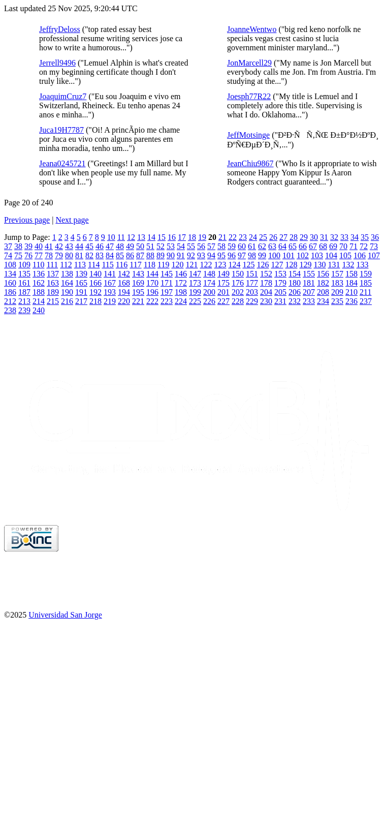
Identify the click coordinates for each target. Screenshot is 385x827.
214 (39, 301)
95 (221, 255)
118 (149, 264)
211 (365, 292)
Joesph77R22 (249, 96)
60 (242, 246)
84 (110, 255)
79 (59, 255)
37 (8, 246)
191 (81, 292)
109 (24, 264)
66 (303, 246)
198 (181, 292)
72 (364, 246)
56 (201, 246)
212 (10, 301)
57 (211, 246)
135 (24, 273)
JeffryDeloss (59, 29)
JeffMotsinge (248, 135)
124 (234, 264)
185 (366, 283)
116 (121, 264)
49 (130, 246)
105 (345, 255)
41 (49, 246)
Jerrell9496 (57, 62)
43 (69, 246)
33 (344, 237)
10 (111, 237)
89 (160, 255)
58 (221, 246)
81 (79, 255)
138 (67, 273)
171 (167, 283)
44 (79, 246)
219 (110, 301)
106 (360, 255)
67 (313, 246)
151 (252, 273)
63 (272, 246)
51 (150, 246)
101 (288, 255)
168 (124, 283)
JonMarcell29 (249, 62)
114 (94, 264)
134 (10, 273)
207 (309, 292)
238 (10, 310)
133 (362, 264)
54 (181, 246)
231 (280, 301)
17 (182, 237)
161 (24, 283)
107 (374, 255)
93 (201, 255)
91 (181, 255)
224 (181, 301)
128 (291, 264)
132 (348, 264)
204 (266, 292)
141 (110, 273)
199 (195, 292)
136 (39, 273)
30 (314, 237)
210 (351, 292)
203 (252, 292)
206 (294, 292)
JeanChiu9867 (250, 163)
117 (135, 264)
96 (232, 255)
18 (192, 237)
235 (337, 301)
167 (110, 283)
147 (195, 273)
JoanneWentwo (251, 29)
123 (220, 264)
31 (324, 237)
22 (233, 237)
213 (24, 301)
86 (130, 255)
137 (53, 273)
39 (28, 246)
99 (262, 255)
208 (323, 292)
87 (140, 255)
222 (152, 301)
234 (323, 301)
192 (95, 292)
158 (351, 273)
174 (209, 283)
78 (49, 255)
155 (309, 273)
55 (191, 246)
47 (110, 246)
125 (248, 264)
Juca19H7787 (61, 130)
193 (110, 292)
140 (95, 273)
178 (266, 283)
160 (10, 283)
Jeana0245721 (62, 163)
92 (191, 255)
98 (252, 255)
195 (138, 292)
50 (140, 246)
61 (252, 246)
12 (131, 237)
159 (366, 273)
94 (211, 255)
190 (67, 292)
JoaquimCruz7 (62, 96)
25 (263, 237)
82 (89, 255)
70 (343, 246)
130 (319, 264)
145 (167, 273)
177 (252, 283)
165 (81, 283)
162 (39, 283)
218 (95, 301)
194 (124, 292)
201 (223, 292)
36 (375, 237)
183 (337, 283)
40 (39, 246)
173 (195, 283)
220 (124, 301)
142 (124, 273)
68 (323, 246)
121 (191, 264)
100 (274, 255)
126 (262, 264)
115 (107, 264)
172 (181, 283)
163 (53, 283)
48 (120, 246)
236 (351, 301)
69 (333, 246)
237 (366, 301)
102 (303, 255)
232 (294, 301)
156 (323, 273)
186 (10, 292)
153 (280, 273)
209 (337, 292)
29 (304, 237)
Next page (71, 220)
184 (351, 283)
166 (95, 283)
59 (232, 246)
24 (253, 237)
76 (28, 255)
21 (222, 237)
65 (292, 246)
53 (171, 246)
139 (81, 273)
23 (243, 237)
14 (151, 237)
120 (177, 264)
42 (59, 246)
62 (262, 246)
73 (374, 246)
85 (120, 255)
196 (152, 292)
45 (89, 246)
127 (277, 264)
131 (334, 264)
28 (294, 237)
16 (172, 237)
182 (323, 283)
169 (138, 283)
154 (294, 273)
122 (206, 264)
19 (202, 237)
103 (317, 255)
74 (8, 255)
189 (53, 292)
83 (99, 255)
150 (238, 273)
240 (39, 310)
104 (331, 255)
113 (80, 264)
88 (150, 255)
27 (283, 237)
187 (24, 292)
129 (305, 264)
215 (53, 301)
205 (280, 292)
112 (66, 264)
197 (167, 292)
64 (282, 246)
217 (81, 301)
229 (252, 301)
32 (334, 237)
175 (223, 283)
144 (152, 273)
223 (167, 301)
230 (266, 301)
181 (309, 283)
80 (69, 255)
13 (141, 237)
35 (365, 237)
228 (238, 301)
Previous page (27, 220)
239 (24, 310)
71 (353, 246)
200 (209, 292)
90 (171, 255)
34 (354, 237)
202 (238, 292)
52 (160, 246)
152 (266, 273)
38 (18, 246)
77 (39, 255)
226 (209, 301)
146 (181, 273)
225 (195, 301)
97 (242, 255)
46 (99, 246)
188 (39, 292)
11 (121, 237)
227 (223, 301)
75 (18, 255)
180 (294, 283)
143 (138, 273)
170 (152, 283)
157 (337, 273)
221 (138, 301)
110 (38, 264)
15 (161, 237)
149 (223, 273)
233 (309, 301)
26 (273, 237)
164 (67, 283)
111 (52, 264)
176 (238, 283)
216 (67, 301)
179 (280, 283)
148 (209, 273)
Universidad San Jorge (65, 614)
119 (163, 264)
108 (10, 264)
